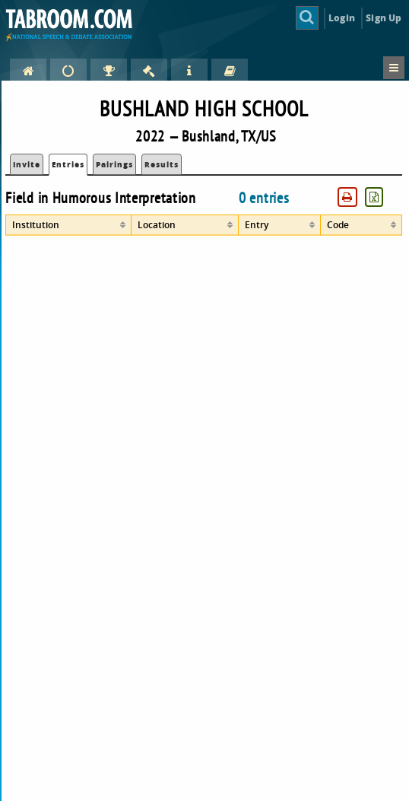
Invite (26, 164)
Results (161, 164)
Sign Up (383, 17)
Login (341, 17)
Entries (68, 164)
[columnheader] (68, 225)
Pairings (114, 164)
